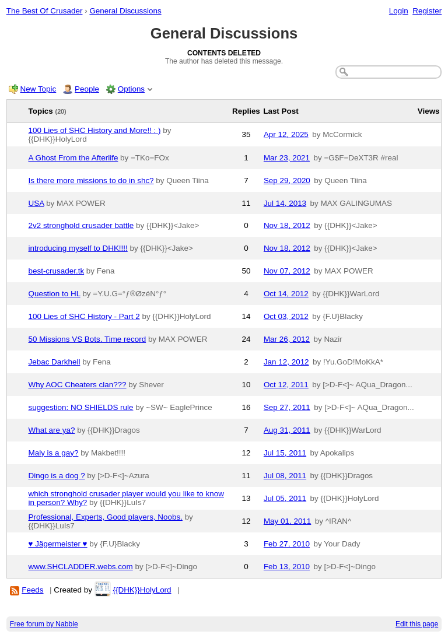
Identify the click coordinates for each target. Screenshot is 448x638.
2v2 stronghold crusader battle (81, 225)
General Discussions (125, 10)
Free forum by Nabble (44, 624)
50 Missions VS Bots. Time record (87, 339)
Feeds (32, 590)
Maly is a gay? (54, 452)
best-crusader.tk (57, 271)
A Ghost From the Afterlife (73, 157)
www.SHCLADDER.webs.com (81, 566)
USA (36, 203)
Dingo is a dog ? (57, 475)
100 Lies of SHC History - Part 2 (84, 316)
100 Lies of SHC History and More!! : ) (95, 130)
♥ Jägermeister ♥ (58, 543)
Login (398, 10)
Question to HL (54, 293)
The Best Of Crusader (44, 10)
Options (131, 89)
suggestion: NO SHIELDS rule (81, 407)
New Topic (38, 89)
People (87, 89)
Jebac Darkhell (54, 361)
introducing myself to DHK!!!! (78, 248)
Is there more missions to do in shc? (91, 180)
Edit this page (417, 624)
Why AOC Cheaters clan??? (78, 384)
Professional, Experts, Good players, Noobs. (106, 517)
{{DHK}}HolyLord (142, 590)
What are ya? (52, 430)
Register (427, 10)
